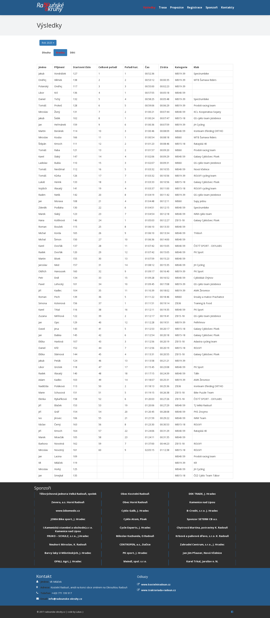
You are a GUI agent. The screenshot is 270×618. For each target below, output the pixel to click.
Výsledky (149, 7)
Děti (72, 52)
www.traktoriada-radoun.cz (158, 590)
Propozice (177, 7)
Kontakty (227, 7)
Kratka (60, 52)
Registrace (194, 7)
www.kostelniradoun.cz (155, 584)
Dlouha (46, 52)
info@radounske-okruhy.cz (65, 598)
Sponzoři (212, 7)
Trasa (163, 7)
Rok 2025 (48, 42)
